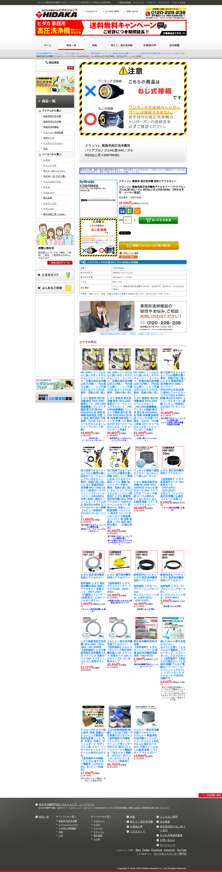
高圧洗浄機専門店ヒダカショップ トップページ (66, 804)
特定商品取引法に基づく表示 (172, 828)
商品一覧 (75, 53)
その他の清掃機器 (67, 828)
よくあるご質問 (169, 817)
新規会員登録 (125, 2)
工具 (61, 835)
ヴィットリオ (50, 165)
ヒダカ (46, 160)
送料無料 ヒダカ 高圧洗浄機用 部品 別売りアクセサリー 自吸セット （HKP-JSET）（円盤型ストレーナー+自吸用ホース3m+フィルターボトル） (93, 587)
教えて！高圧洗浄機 (141, 821)
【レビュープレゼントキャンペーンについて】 (111, 37)
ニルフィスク (50, 203)
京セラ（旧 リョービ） (54, 171)
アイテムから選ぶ (67, 816)
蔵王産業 (47, 198)
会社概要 (165, 821)
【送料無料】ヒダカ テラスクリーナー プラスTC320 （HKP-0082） (118, 583)
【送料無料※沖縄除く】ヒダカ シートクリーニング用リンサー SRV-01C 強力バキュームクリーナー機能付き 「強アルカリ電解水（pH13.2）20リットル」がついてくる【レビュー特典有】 (120, 745)
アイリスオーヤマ (52, 181)
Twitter (146, 850)
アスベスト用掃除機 (53, 132)
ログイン (152, 2)
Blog (138, 850)
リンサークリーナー (53, 143)
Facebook (156, 850)
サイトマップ (167, 845)
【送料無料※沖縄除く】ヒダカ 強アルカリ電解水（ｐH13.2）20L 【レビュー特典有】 (93, 749)
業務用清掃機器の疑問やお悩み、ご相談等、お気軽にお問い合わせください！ (133, 334)
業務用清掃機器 (51, 127)
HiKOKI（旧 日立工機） (55, 176)
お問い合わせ (167, 840)
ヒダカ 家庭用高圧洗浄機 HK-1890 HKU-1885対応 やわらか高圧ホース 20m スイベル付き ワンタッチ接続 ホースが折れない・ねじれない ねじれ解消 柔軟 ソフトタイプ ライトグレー (146, 487)
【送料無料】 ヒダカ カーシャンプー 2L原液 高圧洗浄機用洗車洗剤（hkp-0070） (145, 648)
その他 (97, 839)
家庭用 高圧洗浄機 (68, 821)
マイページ (140, 2)
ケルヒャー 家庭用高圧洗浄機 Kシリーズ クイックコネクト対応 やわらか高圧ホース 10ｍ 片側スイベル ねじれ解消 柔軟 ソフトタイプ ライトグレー (146, 741)
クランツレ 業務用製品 (90, 53)
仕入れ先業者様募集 (171, 835)
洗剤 (45, 148)
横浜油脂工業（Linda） (54, 214)
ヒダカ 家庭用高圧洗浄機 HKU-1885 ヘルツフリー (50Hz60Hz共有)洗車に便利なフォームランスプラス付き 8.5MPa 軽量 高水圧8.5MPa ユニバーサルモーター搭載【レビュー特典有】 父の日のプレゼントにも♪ (172, 391)
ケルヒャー (48, 192)
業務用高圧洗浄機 (52, 121)
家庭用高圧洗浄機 (52, 116)
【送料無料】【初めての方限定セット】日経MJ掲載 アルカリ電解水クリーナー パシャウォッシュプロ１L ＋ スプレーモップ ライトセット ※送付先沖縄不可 (172, 660)
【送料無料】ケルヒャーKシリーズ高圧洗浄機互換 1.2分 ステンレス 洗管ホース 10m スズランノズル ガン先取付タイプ (119, 651)
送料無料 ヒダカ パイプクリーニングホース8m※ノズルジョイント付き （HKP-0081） (172, 586)
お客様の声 (136, 826)
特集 (132, 817)
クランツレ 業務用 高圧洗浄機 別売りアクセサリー (151, 53)
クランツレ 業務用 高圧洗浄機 (115, 53)
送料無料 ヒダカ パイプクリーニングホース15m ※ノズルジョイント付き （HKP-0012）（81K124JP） (146, 587)
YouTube (182, 850)
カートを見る (179, 2)
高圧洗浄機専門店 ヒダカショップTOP (52, 53)
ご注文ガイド (137, 831)
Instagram (169, 850)
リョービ (98, 828)
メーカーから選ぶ (102, 816)
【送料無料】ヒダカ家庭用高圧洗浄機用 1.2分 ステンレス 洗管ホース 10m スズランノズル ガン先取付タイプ (93, 653)
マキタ (46, 187)
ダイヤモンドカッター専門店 (170, 853)
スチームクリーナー (68, 824)
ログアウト (165, 2)
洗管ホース (48, 138)
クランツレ (48, 208)
